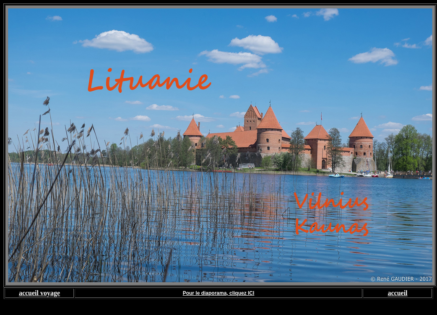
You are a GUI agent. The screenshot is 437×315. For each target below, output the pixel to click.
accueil (397, 293)
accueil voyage (39, 293)
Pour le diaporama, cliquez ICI (219, 293)
